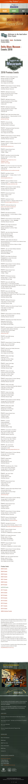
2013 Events (4, 600)
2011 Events (4, 606)
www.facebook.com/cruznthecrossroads (10, 170)
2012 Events (4, 603)
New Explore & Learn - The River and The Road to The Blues (14, 720)
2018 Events (5, 587)
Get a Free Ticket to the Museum (9, 206)
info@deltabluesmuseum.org (8, 647)
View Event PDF (5, 333)
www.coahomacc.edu (12, 184)
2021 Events (4, 579)
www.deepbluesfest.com (7, 178)
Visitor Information (5, 745)
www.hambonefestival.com (8, 146)
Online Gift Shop (5, 119)
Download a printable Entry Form (9, 159)
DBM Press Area (4, 743)
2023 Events (4, 574)
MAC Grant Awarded (5, 724)
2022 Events (4, 576)
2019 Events (4, 584)
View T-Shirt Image (6, 162)
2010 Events (4, 608)
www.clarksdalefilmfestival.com (15, 526)
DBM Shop (3, 748)
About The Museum (5, 737)
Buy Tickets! (14, 2)
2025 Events (4, 569)
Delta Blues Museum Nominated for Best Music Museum (13, 716)
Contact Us (3, 751)
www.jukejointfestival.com (13, 449)
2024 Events (4, 571)
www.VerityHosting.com (20, 779)
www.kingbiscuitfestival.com (12, 202)
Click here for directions (6, 758)
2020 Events (4, 582)
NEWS (9, 14)
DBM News (3, 740)
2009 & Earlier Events (6, 611)
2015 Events (4, 595)
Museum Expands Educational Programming (10, 728)
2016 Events (4, 592)
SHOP (14, 14)
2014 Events (4, 598)
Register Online (5, 161)
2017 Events (4, 590)
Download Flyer (5, 494)
